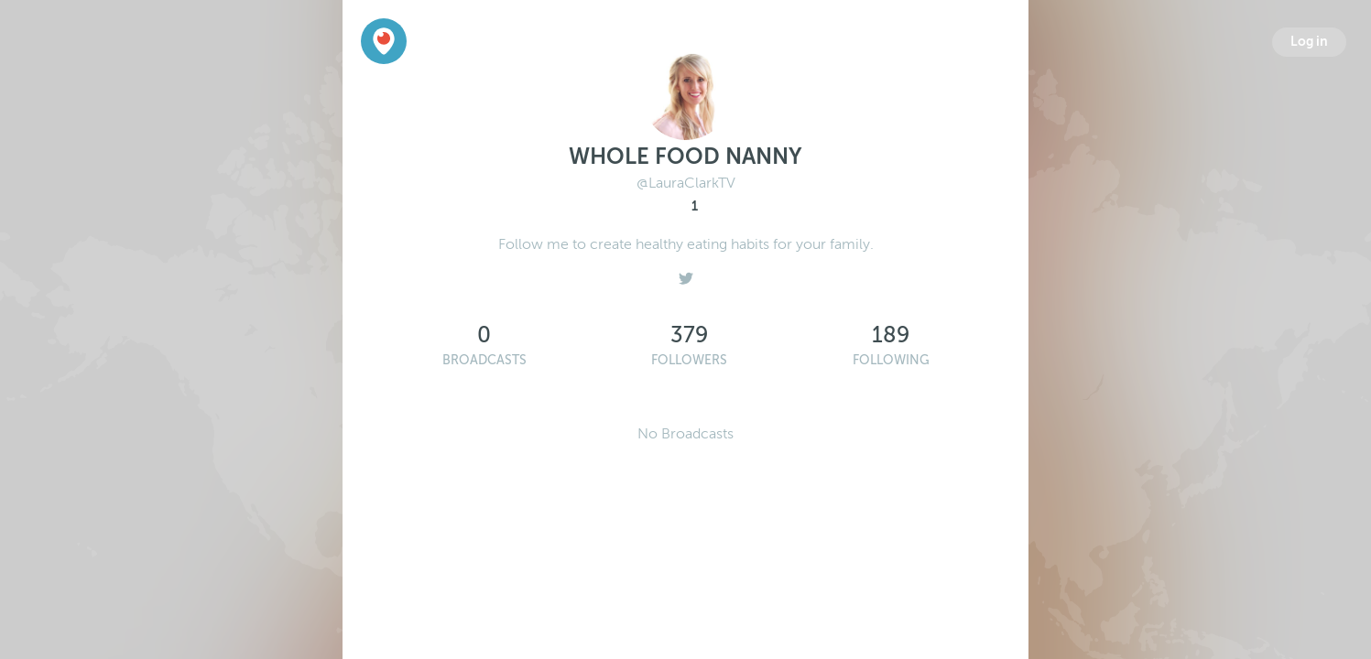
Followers (689, 360)
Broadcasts (484, 360)
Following (891, 360)
